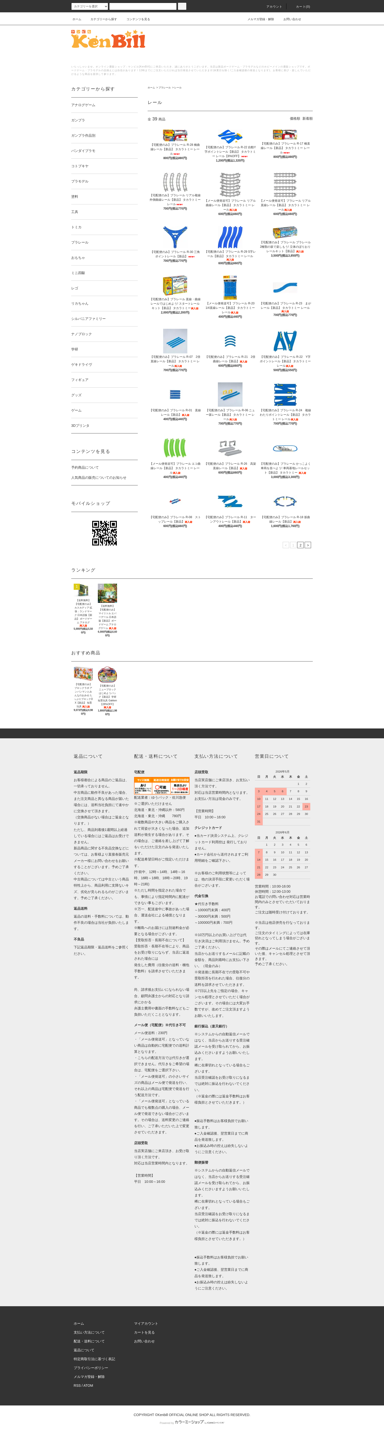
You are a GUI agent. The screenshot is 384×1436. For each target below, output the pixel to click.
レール (178, 87)
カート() (300, 6)
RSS (77, 1385)
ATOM (88, 1385)
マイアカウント (146, 1323)
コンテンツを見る (135, 19)
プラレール (164, 87)
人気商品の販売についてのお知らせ (98, 477)
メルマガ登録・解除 (258, 19)
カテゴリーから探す (101, 19)
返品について (84, 1350)
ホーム (76, 19)
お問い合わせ (289, 19)
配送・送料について (89, 1341)
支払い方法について (89, 1332)
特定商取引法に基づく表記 (94, 1359)
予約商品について (85, 467)
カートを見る (144, 1332)
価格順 (295, 118)
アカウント (272, 6)
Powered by (192, 1422)
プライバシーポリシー (91, 1368)
